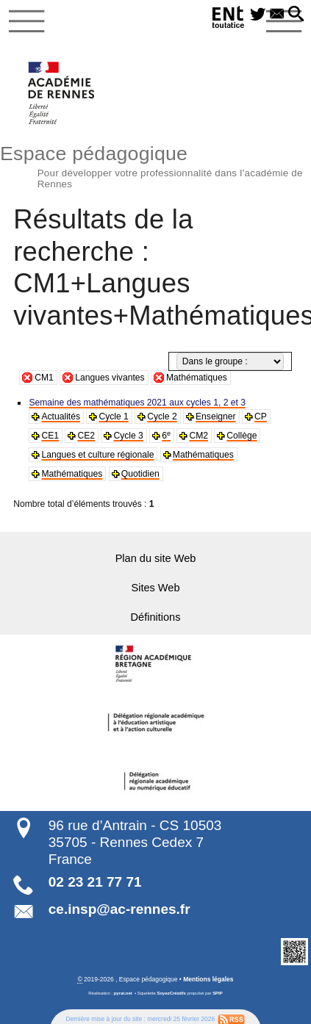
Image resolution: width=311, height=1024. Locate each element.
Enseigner (215, 416)
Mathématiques (196, 377)
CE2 (86, 435)
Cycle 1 (113, 416)
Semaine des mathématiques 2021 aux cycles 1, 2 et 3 (136, 402)
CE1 (50, 435)
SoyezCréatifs (171, 993)
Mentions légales (208, 979)
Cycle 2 (161, 416)
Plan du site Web (155, 558)
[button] (296, 14)
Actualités (60, 416)
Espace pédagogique (155, 165)
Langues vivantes (109, 377)
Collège (241, 435)
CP (260, 416)
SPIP (217, 993)
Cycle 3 (128, 435)
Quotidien (140, 474)
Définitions (156, 617)
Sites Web (156, 588)
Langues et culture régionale (97, 455)
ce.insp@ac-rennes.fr (119, 908)
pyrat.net (123, 993)
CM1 (44, 377)
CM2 (198, 435)
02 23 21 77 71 (95, 881)
